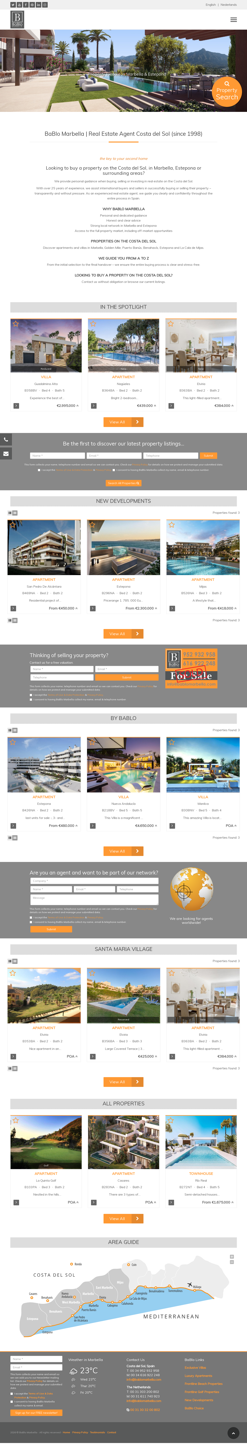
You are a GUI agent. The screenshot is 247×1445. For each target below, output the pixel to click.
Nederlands (229, 5)
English (211, 5)
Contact (111, 1432)
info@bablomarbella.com (144, 1379)
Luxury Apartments (198, 1376)
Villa (46, 377)
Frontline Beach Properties (204, 1384)
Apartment (123, 377)
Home (66, 1432)
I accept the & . (75, 469)
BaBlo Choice (194, 1408)
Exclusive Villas (195, 1368)
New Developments (199, 1400)
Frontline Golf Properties (202, 1392)
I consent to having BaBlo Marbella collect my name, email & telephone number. (160, 469)
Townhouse (201, 1173)
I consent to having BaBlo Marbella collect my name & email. (32, 1403)
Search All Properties (123, 483)
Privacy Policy (140, 464)
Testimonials (97, 1432)
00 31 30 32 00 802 (145, 1410)
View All (117, 421)
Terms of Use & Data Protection (74, 469)
